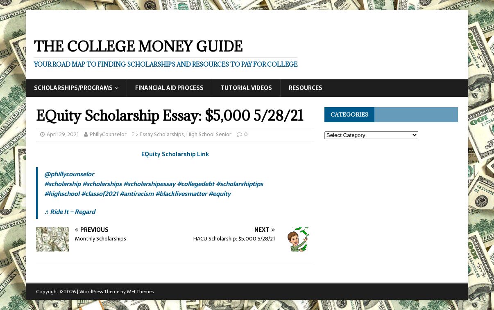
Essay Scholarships (162, 134)
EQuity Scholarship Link (175, 154)
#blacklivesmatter (181, 194)
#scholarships (102, 184)
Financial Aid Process (169, 87)
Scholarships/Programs (73, 87)
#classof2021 (99, 194)
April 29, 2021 (63, 134)
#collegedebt (195, 184)
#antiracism (137, 194)
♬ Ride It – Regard (69, 212)
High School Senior (208, 134)
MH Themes (140, 292)
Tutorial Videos (246, 87)
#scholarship (62, 184)
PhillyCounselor (108, 134)
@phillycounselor (69, 174)
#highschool (61, 194)
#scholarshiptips (239, 184)
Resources (305, 87)
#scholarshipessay (149, 184)
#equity (219, 194)
